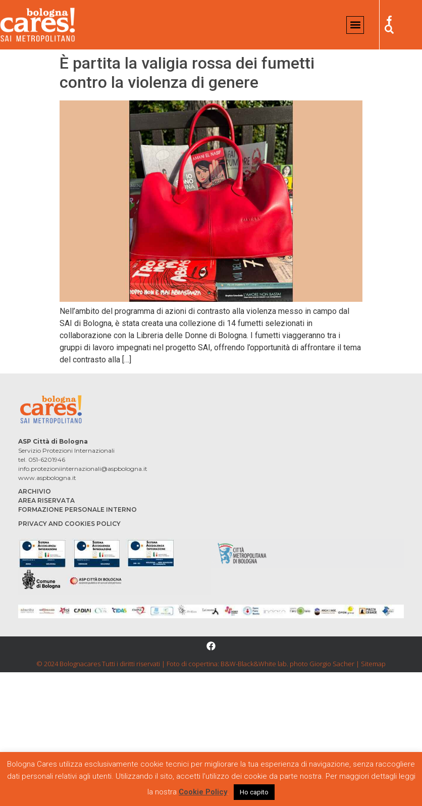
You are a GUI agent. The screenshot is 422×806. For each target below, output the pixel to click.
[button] (355, 25)
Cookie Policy (203, 791)
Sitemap (373, 663)
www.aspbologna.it (47, 477)
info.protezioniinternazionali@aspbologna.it (82, 468)
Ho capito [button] (254, 792)
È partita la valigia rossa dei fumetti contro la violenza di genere (187, 72)
